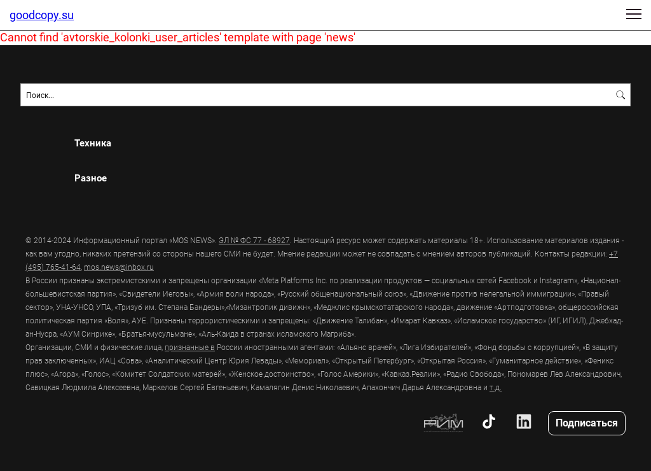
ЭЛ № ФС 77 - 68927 (254, 240)
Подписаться (587, 422)
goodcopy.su (42, 14)
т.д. (496, 387)
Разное (90, 178)
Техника (92, 143)
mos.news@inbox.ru (119, 267)
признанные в (190, 347)
